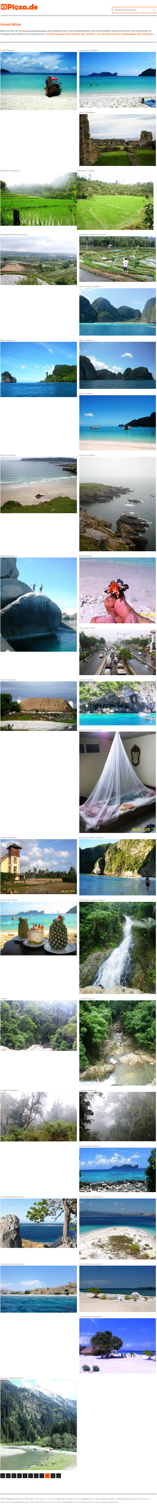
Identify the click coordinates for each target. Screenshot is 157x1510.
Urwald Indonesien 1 (38, 1115)
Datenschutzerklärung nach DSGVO (43, 1502)
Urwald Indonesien (117, 1115)
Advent (77, 1502)
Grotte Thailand (117, 702)
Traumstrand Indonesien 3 (117, 1227)
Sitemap (137, 1499)
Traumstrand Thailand (117, 1168)
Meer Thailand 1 (117, 364)
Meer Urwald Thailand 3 (117, 310)
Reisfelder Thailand (115, 199)
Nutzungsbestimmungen (19, 1502)
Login (59, 1502)
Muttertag (83, 1502)
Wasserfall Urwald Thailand (117, 946)
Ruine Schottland (117, 138)
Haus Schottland (38, 705)
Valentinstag (103, 1502)
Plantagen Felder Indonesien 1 (38, 259)
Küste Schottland (117, 502)
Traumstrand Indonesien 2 (38, 1288)
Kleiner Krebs (117, 589)
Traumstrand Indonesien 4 (38, 1222)
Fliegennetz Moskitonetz (117, 781)
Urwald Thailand (117, 1041)
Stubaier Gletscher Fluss (38, 1423)
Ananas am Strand (38, 927)
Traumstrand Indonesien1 (117, 1287)
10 (53, 1476)
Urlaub (96, 1502)
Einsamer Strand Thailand (117, 866)
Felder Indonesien (38, 865)
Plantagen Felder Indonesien (117, 257)
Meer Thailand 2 (38, 368)
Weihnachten (113, 1502)
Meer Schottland (38, 483)
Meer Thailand (117, 421)
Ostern (90, 1502)
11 (59, 1476)
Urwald (38, 1024)
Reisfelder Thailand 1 (38, 197)
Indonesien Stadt (117, 651)
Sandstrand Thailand (117, 78)
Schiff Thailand (38, 79)
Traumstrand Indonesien (117, 1344)
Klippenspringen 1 (38, 603)
